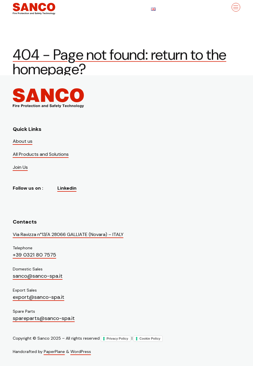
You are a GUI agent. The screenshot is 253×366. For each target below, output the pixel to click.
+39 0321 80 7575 (34, 254)
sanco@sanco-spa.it (38, 275)
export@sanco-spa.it (38, 297)
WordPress (80, 351)
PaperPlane (54, 351)
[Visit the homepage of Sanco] (42, 8)
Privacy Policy (117, 338)
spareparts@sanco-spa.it (44, 318)
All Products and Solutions (41, 154)
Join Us (20, 167)
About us (22, 141)
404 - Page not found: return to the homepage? (119, 63)
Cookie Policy (149, 338)
